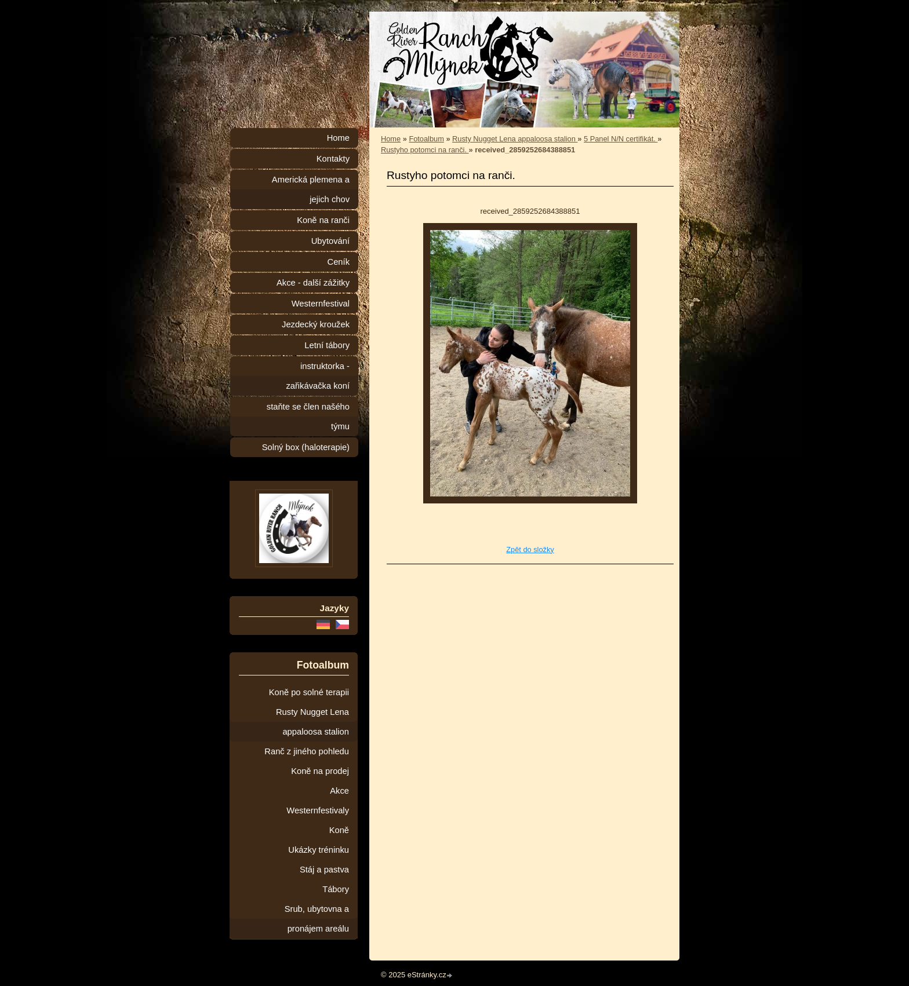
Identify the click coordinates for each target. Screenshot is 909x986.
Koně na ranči (323, 220)
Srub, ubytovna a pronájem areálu (317, 918)
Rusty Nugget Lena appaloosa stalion (514, 138)
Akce (339, 790)
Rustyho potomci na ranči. (425, 149)
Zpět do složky (530, 549)
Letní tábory (327, 345)
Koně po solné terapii (309, 692)
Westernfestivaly (317, 810)
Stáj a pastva (324, 869)
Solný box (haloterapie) (306, 447)
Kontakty (333, 158)
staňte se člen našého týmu (308, 416)
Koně (339, 830)
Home (391, 138)
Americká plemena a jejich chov (311, 189)
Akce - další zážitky (313, 282)
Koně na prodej (320, 771)
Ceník (339, 261)
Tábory (335, 889)
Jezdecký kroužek (316, 324)
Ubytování (330, 241)
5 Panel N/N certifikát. (620, 138)
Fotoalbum (426, 138)
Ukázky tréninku (318, 849)
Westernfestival (321, 303)
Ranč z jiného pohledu (306, 751)
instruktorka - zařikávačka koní (318, 375)
